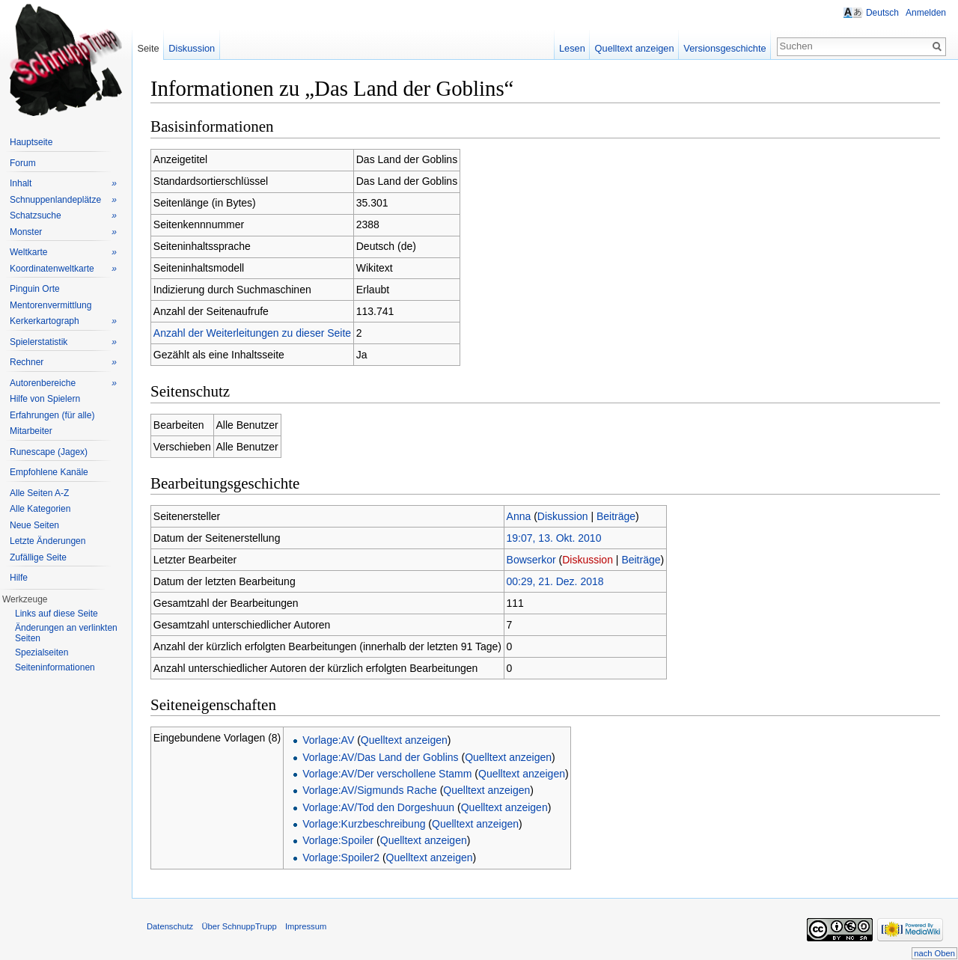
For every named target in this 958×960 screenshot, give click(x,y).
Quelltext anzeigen (404, 740)
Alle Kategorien (40, 509)
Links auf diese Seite (56, 613)
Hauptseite (31, 142)
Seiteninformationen (55, 667)
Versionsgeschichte (724, 48)
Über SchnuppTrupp (238, 926)
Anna (519, 516)
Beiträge (616, 516)
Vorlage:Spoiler (337, 840)
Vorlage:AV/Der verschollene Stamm (387, 774)
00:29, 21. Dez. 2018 (555, 581)
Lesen (572, 48)
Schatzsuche (63, 215)
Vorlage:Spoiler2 (340, 857)
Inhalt (63, 183)
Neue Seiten (34, 525)
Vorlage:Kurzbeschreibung (363, 824)
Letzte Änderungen (47, 541)
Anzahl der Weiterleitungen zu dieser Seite (252, 333)
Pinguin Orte (35, 289)
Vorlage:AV (328, 740)
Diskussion (562, 516)
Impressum (305, 926)
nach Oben (934, 953)
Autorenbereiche (63, 383)
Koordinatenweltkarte (63, 269)
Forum (23, 163)
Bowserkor (531, 560)
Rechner (63, 362)
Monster (63, 232)
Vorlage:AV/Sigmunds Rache (369, 790)
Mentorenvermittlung (50, 305)
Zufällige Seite (38, 557)
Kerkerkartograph (63, 321)
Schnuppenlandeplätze (63, 200)
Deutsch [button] (882, 12)
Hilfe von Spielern (45, 399)
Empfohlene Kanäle (49, 472)
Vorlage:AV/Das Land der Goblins (380, 757)
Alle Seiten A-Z (39, 493)
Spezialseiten (41, 652)
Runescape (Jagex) (49, 452)
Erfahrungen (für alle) (52, 415)
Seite (148, 48)
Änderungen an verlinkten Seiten (66, 633)
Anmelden (926, 12)
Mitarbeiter (31, 431)
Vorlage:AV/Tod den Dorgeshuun (378, 807)
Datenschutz (170, 926)
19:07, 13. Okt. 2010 (554, 538)
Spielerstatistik (63, 342)
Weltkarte (63, 252)
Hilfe (19, 577)
